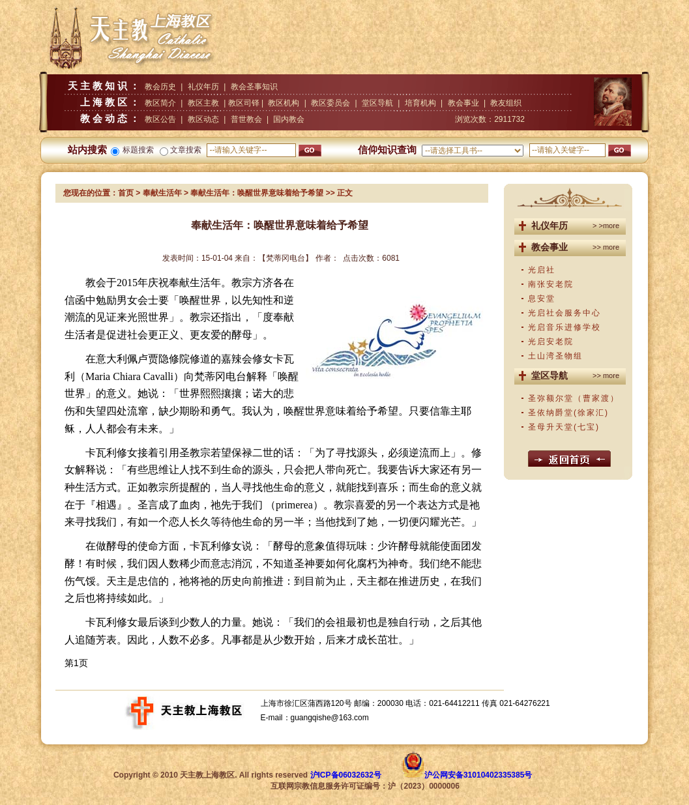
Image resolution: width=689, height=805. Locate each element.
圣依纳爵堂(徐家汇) (568, 412)
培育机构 (420, 103)
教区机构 (283, 103)
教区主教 (203, 103)
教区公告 (160, 119)
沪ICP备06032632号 (345, 775)
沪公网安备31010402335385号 (478, 775)
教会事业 (463, 103)
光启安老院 (551, 341)
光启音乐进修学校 (564, 327)
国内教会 (288, 119)
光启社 (541, 269)
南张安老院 (551, 284)
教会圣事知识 (254, 86)
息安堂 (541, 298)
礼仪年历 (203, 86)
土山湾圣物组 (555, 355)
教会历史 (160, 86)
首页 (126, 193)
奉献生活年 (162, 193)
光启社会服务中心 (564, 312)
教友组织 (505, 103)
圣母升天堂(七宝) (564, 427)
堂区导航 (377, 103)
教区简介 (160, 103)
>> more (606, 247)
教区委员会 (330, 103)
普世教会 (246, 119)
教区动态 (203, 119)
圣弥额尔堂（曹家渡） (573, 398)
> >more (606, 225)
